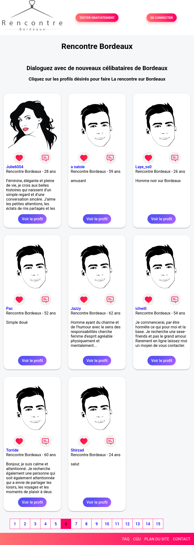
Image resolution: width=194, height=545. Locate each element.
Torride (12, 450)
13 (137, 524)
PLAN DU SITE (157, 539)
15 (158, 524)
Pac (9, 308)
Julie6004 (14, 167)
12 (127, 524)
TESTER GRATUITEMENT (97, 17)
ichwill (141, 308)
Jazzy (76, 308)
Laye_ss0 (144, 167)
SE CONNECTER (161, 17)
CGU (137, 539)
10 (107, 524)
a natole (78, 167)
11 (117, 524)
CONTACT (181, 539)
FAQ (125, 539)
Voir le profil (32, 219)
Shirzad (77, 450)
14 (148, 524)
